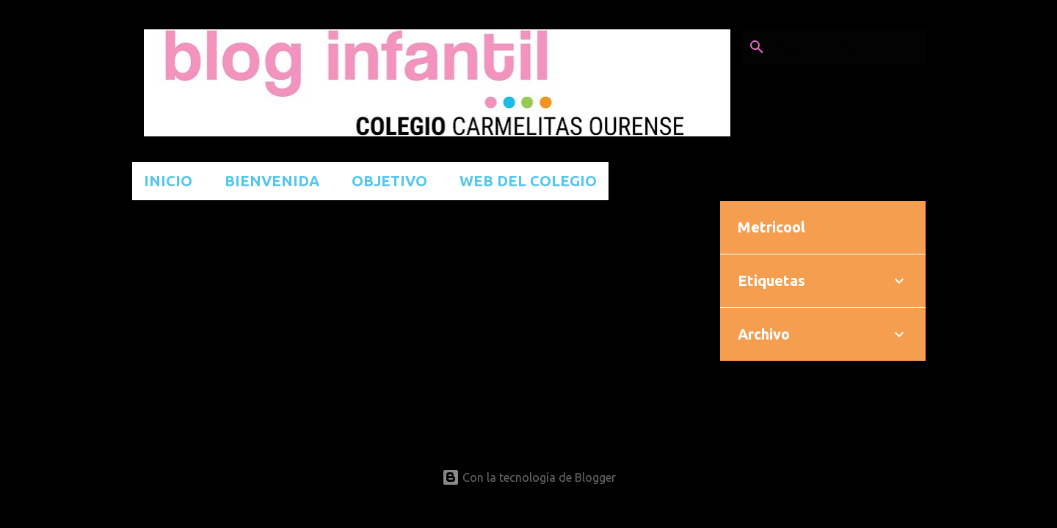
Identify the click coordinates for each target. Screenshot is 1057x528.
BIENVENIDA (272, 180)
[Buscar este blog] (848, 47)
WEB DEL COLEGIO (528, 180)
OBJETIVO (389, 180)
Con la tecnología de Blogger (529, 477)
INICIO (168, 180)
